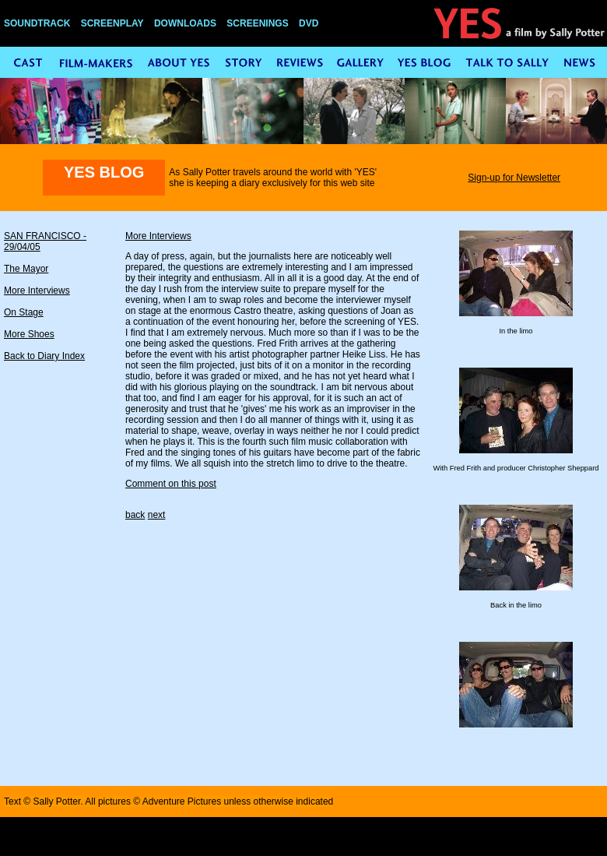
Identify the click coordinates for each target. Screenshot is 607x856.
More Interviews (37, 290)
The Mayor (26, 268)
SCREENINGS (257, 23)
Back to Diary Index (44, 356)
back (135, 514)
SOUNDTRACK (37, 23)
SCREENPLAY (112, 23)
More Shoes (29, 334)
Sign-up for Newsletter (514, 177)
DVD (308, 23)
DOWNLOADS (185, 23)
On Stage (24, 312)
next (157, 514)
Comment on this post (170, 483)
